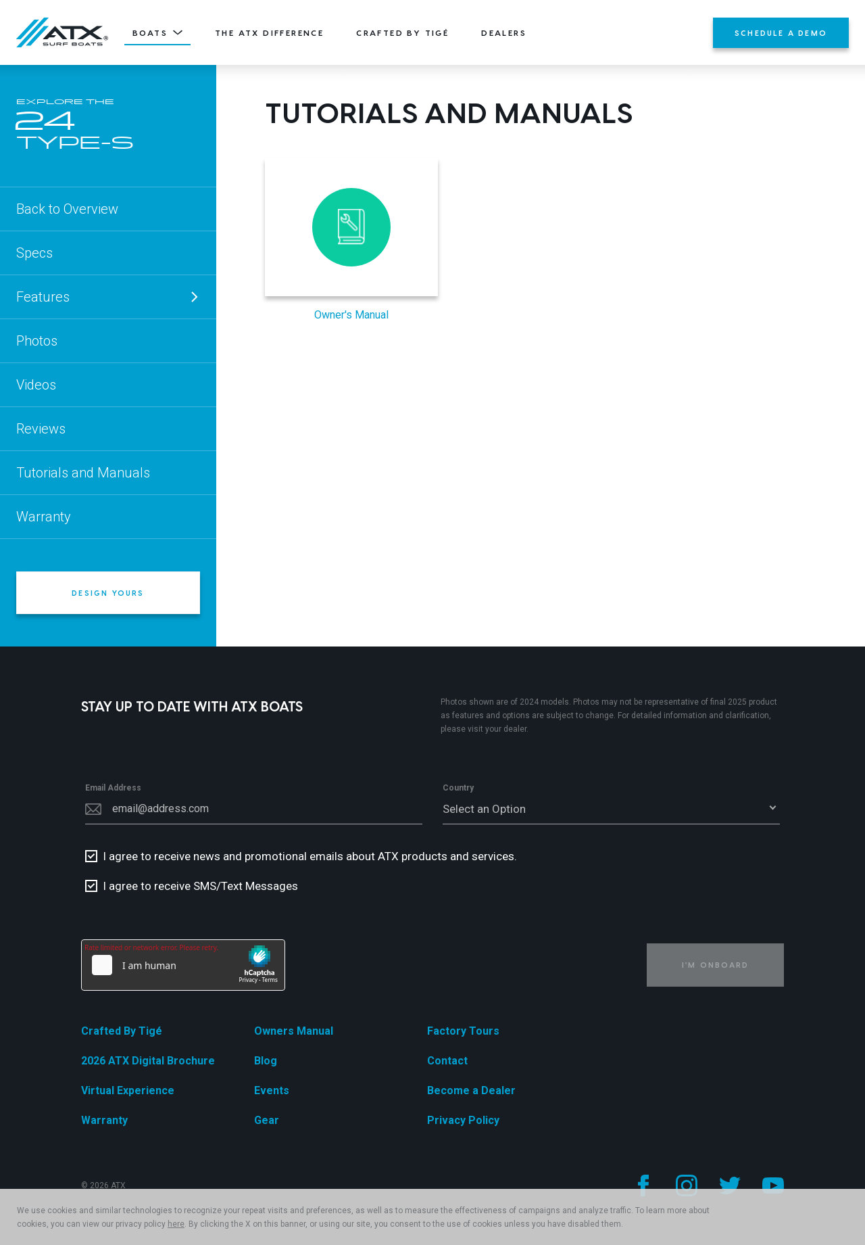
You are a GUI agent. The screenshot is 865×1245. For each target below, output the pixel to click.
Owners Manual (293, 1031)
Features (108, 297)
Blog (265, 1060)
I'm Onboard (715, 964)
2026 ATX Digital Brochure (148, 1060)
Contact (447, 1060)
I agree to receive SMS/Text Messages (200, 886)
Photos (36, 341)
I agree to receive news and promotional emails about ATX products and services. (310, 856)
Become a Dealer (471, 1090)
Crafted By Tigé (402, 32)
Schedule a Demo (781, 32)
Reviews (41, 429)
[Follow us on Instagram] (686, 1185)
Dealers (503, 32)
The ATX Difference (269, 32)
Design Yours (108, 592)
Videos (36, 385)
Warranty (43, 517)
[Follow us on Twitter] (730, 1185)
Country (458, 788)
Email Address (113, 788)
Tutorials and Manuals (83, 473)
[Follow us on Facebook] (643, 1185)
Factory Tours (463, 1031)
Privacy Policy (463, 1120)
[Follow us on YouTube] (773, 1185)
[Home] (62, 32)
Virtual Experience (127, 1090)
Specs (34, 253)
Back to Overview (67, 209)
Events (271, 1090)
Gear (266, 1120)
